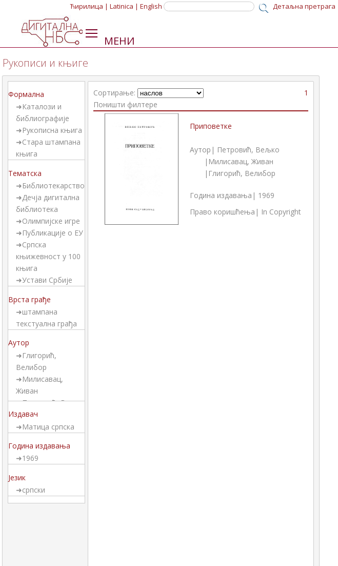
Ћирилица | (89, 6)
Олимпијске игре (51, 221)
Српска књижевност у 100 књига (48, 256)
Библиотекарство (53, 185)
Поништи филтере (125, 104)
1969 (30, 458)
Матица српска (48, 427)
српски (33, 490)
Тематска (25, 173)
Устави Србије (47, 280)
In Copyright (281, 212)
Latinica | (124, 6)
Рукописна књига (52, 130)
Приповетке (211, 126)
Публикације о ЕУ (52, 233)
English (151, 6)
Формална (26, 94)
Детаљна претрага (304, 6)
